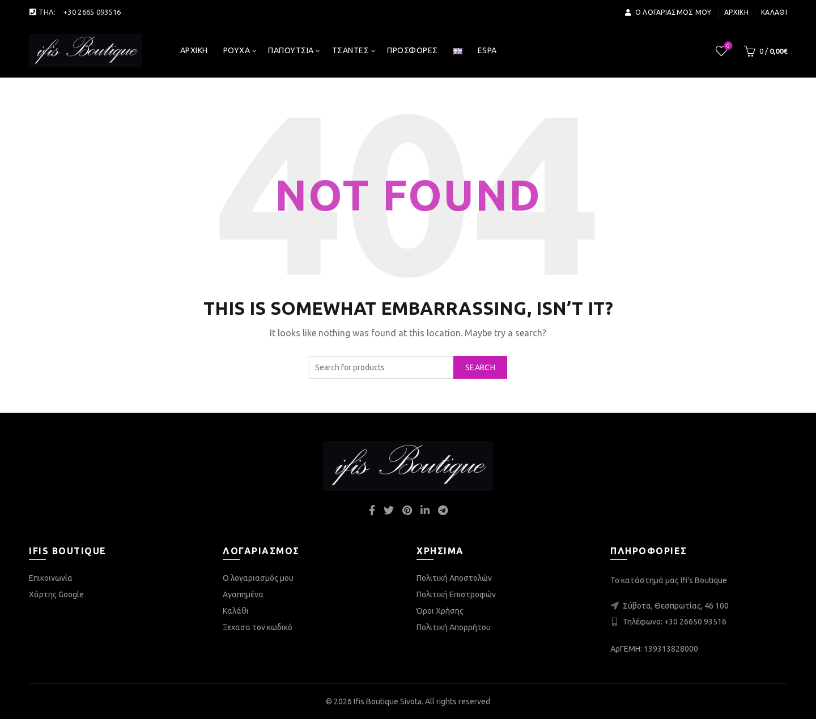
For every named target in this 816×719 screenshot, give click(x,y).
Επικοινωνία (51, 578)
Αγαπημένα (243, 594)
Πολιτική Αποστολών (454, 578)
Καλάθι (774, 12)
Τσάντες (350, 50)
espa (487, 50)
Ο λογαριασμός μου (667, 12)
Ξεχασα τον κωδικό (257, 627)
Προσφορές (412, 50)
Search (480, 367)
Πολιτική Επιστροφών (456, 594)
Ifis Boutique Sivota (388, 701)
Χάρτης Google (56, 594)
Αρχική (736, 12)
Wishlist (727, 46)
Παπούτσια (291, 50)
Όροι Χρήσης (440, 610)
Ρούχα (236, 50)
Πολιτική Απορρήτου (453, 627)
